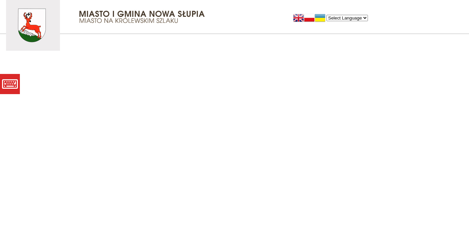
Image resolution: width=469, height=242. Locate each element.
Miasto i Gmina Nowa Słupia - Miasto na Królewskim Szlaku (33, 25)
